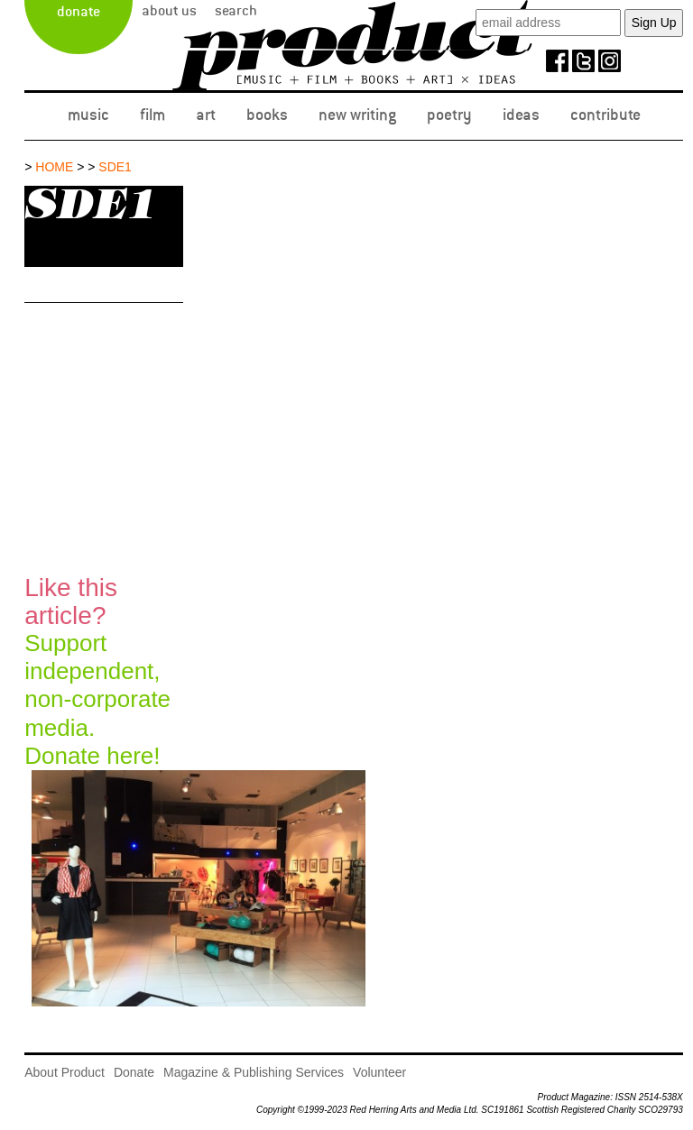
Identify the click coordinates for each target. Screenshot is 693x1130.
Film (152, 115)
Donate (78, 12)
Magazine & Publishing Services (253, 1072)
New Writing (357, 115)
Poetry (449, 115)
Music (88, 115)
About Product (64, 1072)
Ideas (521, 115)
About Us (169, 11)
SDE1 (115, 167)
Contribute (605, 115)
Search (236, 11)
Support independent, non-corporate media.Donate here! (97, 671)
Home (54, 167)
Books (267, 115)
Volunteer (379, 1072)
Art (206, 115)
